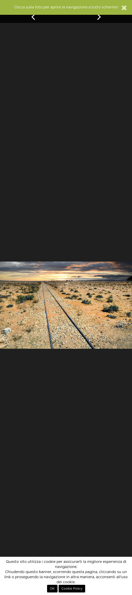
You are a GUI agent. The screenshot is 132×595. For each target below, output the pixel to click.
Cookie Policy (71, 588)
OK (52, 588)
